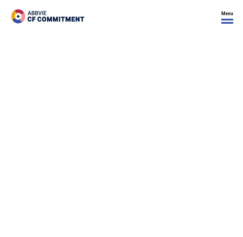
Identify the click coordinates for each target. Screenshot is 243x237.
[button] (225, 18)
